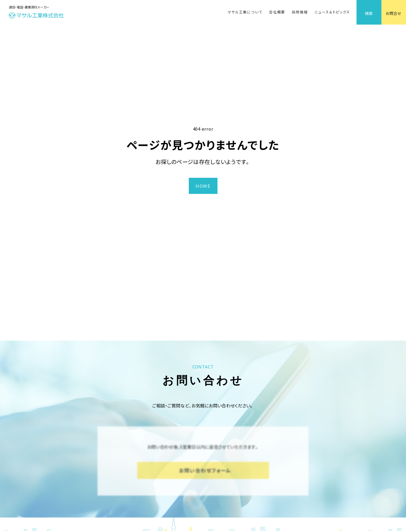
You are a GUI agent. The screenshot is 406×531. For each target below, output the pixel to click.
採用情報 (300, 12)
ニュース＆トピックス (332, 12)
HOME (203, 186)
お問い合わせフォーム (205, 470)
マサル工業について (245, 12)
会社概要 (277, 12)
